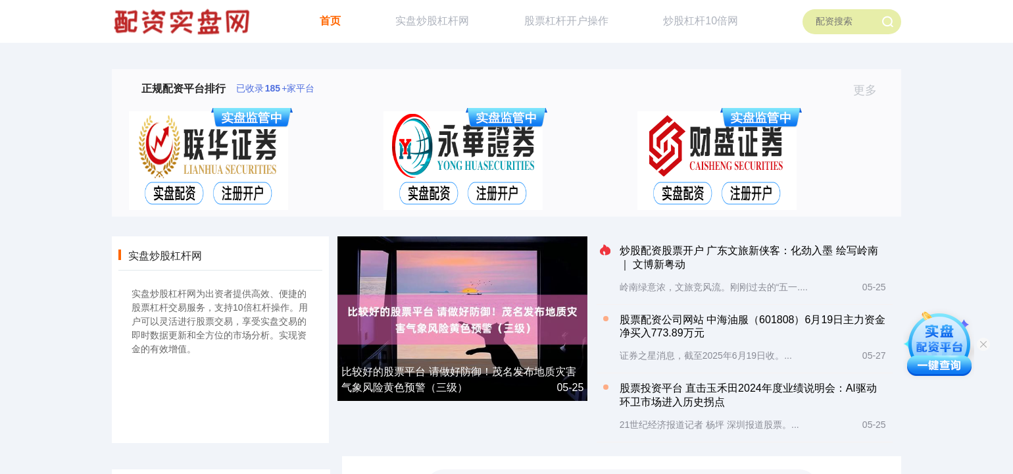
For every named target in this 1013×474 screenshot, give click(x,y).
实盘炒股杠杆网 (432, 20)
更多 (870, 90)
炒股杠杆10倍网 (700, 20)
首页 (330, 20)
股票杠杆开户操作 (566, 20)
